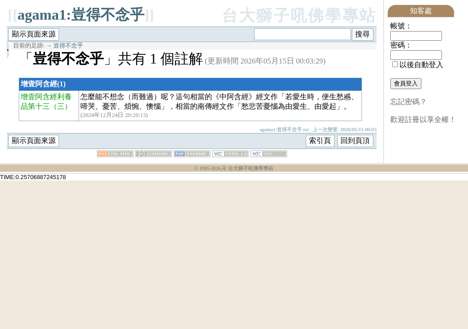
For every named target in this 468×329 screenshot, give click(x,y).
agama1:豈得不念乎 (80, 14)
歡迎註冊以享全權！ (423, 119)
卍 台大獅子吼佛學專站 (247, 168)
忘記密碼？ (408, 102)
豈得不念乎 (68, 45)
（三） (61, 106)
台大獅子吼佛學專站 (299, 16)
